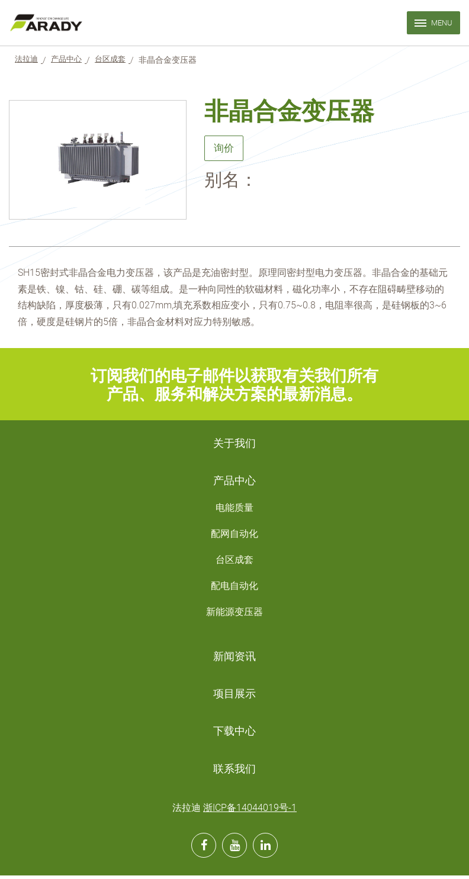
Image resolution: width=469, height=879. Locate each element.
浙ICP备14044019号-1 (250, 811)
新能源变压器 (234, 614)
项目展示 (234, 696)
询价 (224, 149)
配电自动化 (234, 588)
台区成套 (234, 562)
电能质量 (234, 510)
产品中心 (234, 482)
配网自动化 (234, 536)
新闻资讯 (234, 659)
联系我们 (234, 772)
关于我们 (234, 445)
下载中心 (234, 734)
